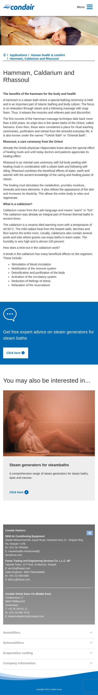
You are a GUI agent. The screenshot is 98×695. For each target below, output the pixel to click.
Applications (18, 55)
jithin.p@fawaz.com (19, 579)
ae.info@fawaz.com (19, 568)
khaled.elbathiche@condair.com (26, 616)
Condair (18, 7)
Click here (15, 353)
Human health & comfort (48, 55)
